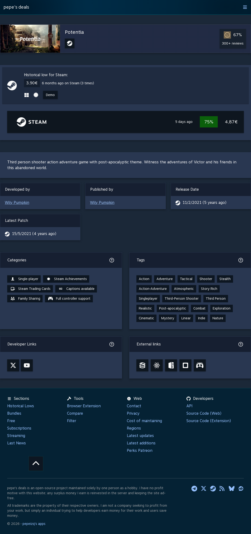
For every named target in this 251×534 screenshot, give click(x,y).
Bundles (14, 413)
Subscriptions (19, 428)
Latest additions (141, 443)
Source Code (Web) (203, 413)
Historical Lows (20, 406)
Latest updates (140, 435)
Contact (134, 406)
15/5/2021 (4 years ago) (34, 233)
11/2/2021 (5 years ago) (204, 202)
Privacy (133, 413)
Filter (71, 421)
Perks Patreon (139, 450)
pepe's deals (16, 7)
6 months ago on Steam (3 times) (68, 83)
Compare (75, 413)
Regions (134, 428)
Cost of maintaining (144, 421)
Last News (16, 443)
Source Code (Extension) (208, 421)
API (189, 406)
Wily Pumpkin (17, 202)
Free (11, 421)
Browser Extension (84, 406)
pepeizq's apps (33, 524)
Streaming (16, 435)
